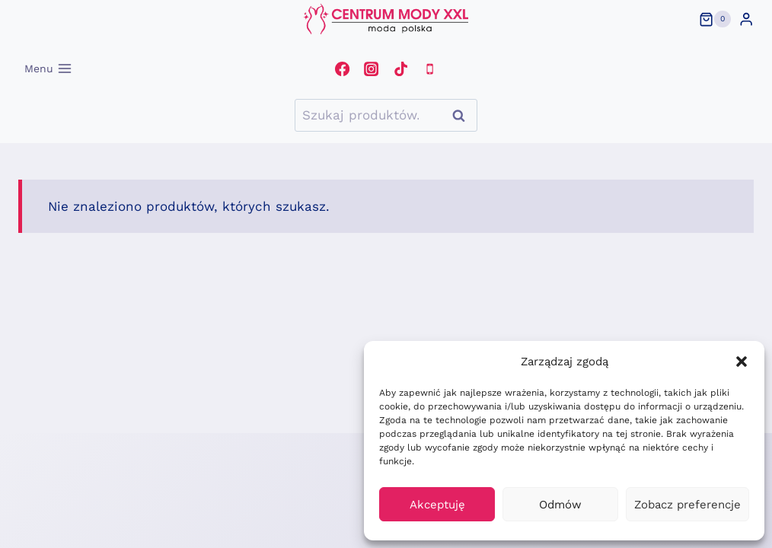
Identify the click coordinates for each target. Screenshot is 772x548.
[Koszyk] (715, 19)
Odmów (560, 504)
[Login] (746, 19)
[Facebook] (341, 68)
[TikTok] (400, 68)
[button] (741, 361)
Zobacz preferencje (687, 504)
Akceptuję (437, 504)
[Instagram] (371, 68)
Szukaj (462, 115)
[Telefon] (429, 68)
